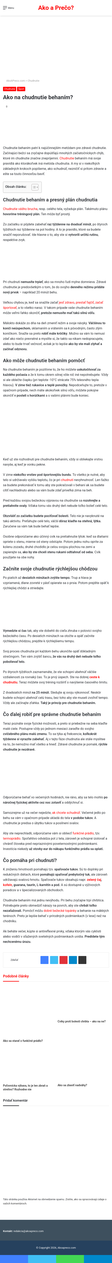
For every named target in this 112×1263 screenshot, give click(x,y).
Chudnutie (33, 80)
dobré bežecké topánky (60, 911)
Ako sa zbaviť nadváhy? (72, 1085)
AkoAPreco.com (14, 80)
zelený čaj (94, 880)
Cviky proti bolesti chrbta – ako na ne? (82, 1021)
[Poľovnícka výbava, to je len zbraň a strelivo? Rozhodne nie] (28, 1065)
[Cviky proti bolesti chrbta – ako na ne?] (83, 1002)
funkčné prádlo (83, 833)
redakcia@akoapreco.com (28, 1231)
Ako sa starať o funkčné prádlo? (23, 1040)
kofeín (7, 885)
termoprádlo (11, 838)
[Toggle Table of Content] (32, 187)
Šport (21, 89)
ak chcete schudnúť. (66, 813)
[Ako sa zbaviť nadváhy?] (83, 1065)
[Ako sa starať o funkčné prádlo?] (28, 1011)
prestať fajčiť (85, 302)
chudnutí (67, 480)
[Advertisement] (56, 46)
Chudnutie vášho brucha (20, 209)
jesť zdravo (66, 302)
